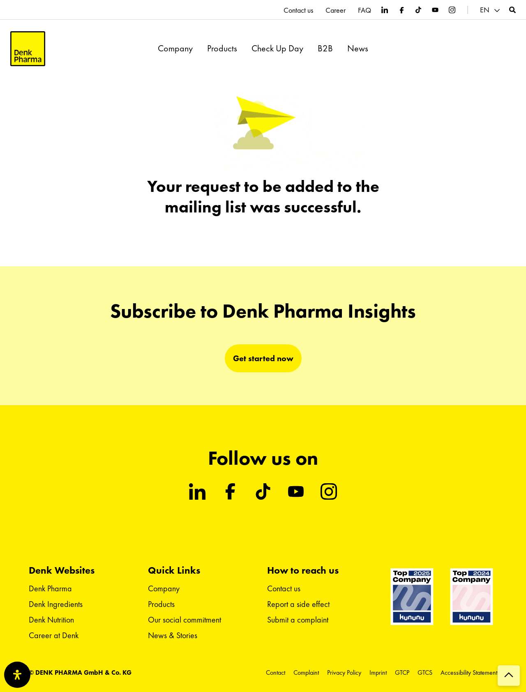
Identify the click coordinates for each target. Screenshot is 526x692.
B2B (325, 48)
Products (222, 48)
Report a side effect (298, 604)
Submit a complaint (297, 620)
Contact (275, 672)
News (357, 48)
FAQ (364, 10)
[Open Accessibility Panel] (17, 675)
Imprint (378, 672)
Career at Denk (53, 635)
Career (335, 10)
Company (175, 48)
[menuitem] (491, 10)
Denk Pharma (50, 588)
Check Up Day (277, 48)
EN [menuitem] (484, 9)
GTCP (402, 672)
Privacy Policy (344, 672)
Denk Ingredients (56, 604)
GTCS (425, 672)
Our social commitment (184, 620)
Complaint (306, 672)
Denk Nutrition (51, 620)
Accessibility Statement (469, 672)
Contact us (298, 10)
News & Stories (172, 635)
